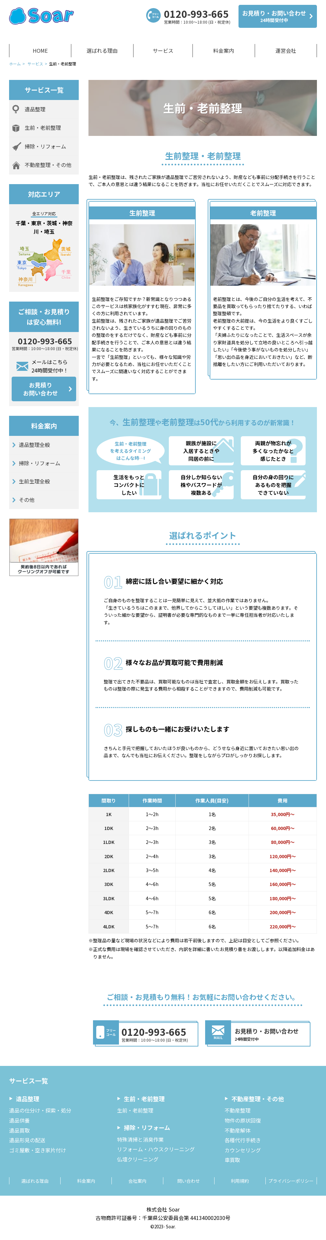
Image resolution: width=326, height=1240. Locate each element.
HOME (40, 50)
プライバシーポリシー (291, 1181)
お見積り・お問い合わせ (274, 16)
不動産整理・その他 (257, 1098)
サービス (163, 50)
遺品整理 (27, 1098)
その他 (26, 500)
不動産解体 (237, 1130)
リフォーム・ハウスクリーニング (156, 1149)
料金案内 (223, 50)
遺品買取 (19, 1130)
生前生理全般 (34, 481)
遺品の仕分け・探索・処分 (40, 1110)
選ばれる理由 (102, 50)
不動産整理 (237, 1110)
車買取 (232, 1160)
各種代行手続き (243, 1140)
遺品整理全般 (34, 445)
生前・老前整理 (144, 1098)
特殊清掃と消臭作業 (140, 1139)
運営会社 (285, 50)
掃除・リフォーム (39, 463)
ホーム (15, 63)
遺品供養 (19, 1120)
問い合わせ (188, 1181)
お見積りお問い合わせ (40, 389)
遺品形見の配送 (27, 1140)
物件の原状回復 (243, 1120)
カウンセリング (243, 1150)
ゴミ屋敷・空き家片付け (37, 1150)
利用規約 (240, 1181)
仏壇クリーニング (137, 1159)
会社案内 (137, 1181)
